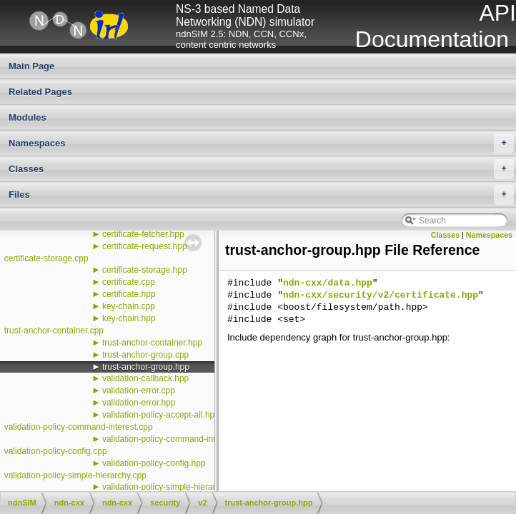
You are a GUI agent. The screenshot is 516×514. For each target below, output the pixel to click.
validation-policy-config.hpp (154, 463)
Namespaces (261, 143)
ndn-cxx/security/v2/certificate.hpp (380, 295)
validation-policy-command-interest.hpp (177, 439)
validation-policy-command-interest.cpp (78, 427)
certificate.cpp (128, 282)
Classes (261, 169)
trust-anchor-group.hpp (145, 367)
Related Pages (40, 91)
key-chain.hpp (129, 318)
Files (261, 195)
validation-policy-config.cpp (55, 451)
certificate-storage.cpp (46, 258)
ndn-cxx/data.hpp (327, 283)
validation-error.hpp (139, 403)
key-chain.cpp (128, 306)
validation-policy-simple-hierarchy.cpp (75, 475)
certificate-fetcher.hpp (143, 234)
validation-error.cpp (138, 390)
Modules (27, 117)
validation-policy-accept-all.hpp (160, 415)
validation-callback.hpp (145, 378)
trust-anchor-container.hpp (152, 343)
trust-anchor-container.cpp (54, 331)
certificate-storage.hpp (144, 270)
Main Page (31, 66)
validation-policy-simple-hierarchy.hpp (173, 487)
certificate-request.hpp (144, 246)
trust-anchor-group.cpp (145, 355)
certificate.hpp (129, 294)
